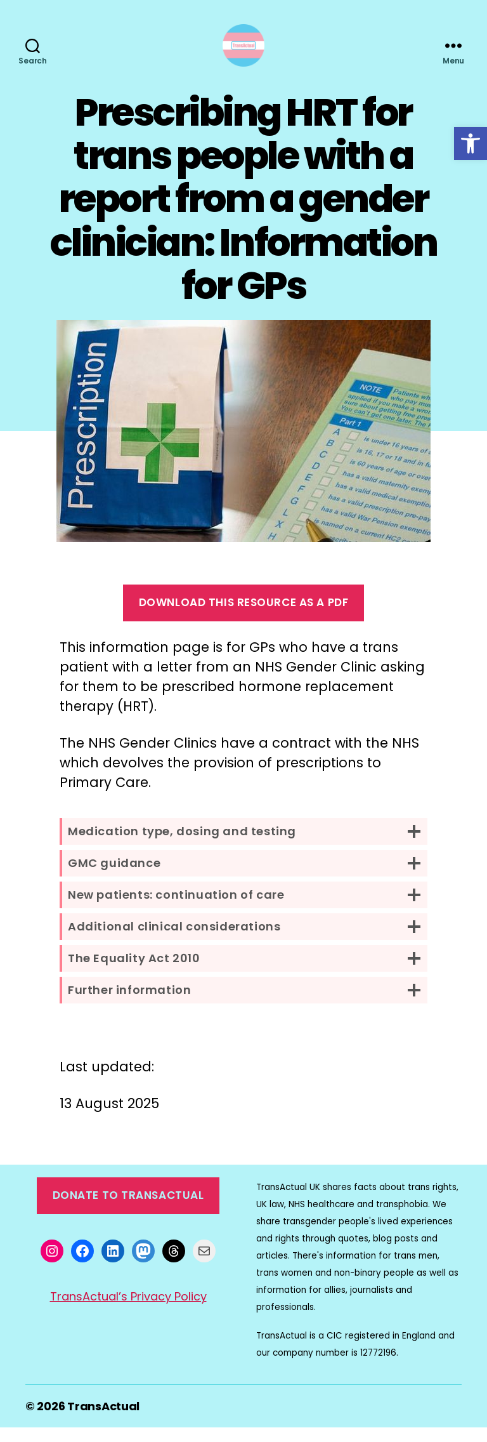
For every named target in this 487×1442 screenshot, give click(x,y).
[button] (470, 143)
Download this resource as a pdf (244, 617)
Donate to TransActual (128, 1210)
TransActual (103, 1421)
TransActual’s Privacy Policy (128, 1312)
